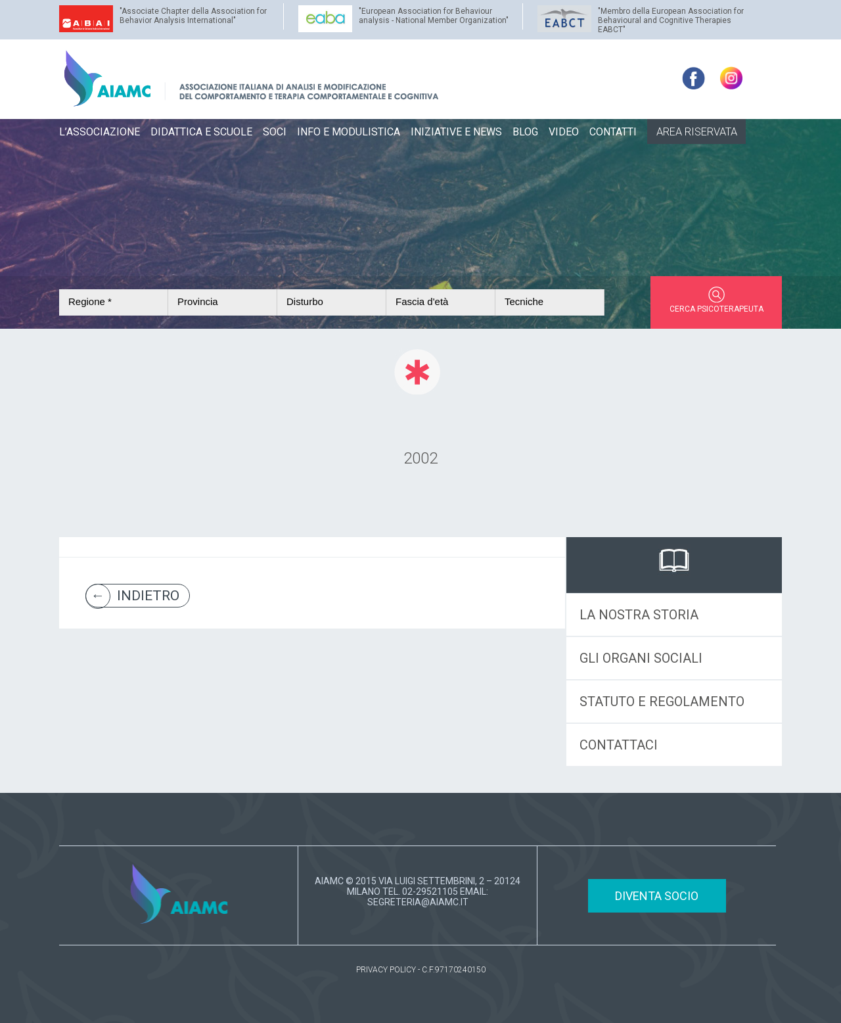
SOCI (274, 132)
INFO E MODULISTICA (348, 132)
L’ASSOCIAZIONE (99, 132)
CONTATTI (613, 132)
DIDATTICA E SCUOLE (201, 132)
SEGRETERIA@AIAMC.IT (417, 902)
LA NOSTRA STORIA (639, 615)
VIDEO (564, 132)
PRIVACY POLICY (386, 969)
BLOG (525, 132)
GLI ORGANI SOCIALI (641, 658)
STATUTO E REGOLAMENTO (662, 701)
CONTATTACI (619, 745)
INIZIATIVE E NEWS (456, 132)
